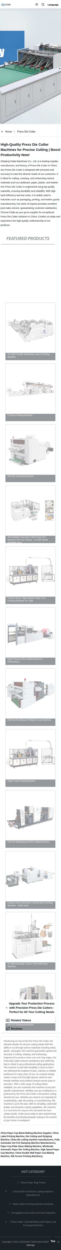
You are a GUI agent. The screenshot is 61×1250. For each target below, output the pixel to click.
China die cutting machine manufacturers (32, 1139)
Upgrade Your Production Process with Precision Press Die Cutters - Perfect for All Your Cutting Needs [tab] (30, 1008)
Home (8, 131)
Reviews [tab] (14, 1029)
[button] (37, 5)
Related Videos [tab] (18, 1020)
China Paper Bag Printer (33, 1182)
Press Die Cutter (26, 131)
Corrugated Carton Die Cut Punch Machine (33, 1212)
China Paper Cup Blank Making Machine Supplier (26, 1133)
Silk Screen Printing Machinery (26, 1156)
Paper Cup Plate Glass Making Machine (21, 1146)
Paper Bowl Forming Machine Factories (33, 1203)
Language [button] (53, 4)
